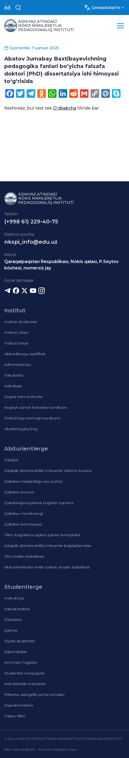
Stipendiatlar (15, 651)
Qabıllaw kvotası (19, 492)
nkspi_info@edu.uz (31, 242)
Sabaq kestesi (17, 608)
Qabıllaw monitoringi (23, 513)
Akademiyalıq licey (21, 428)
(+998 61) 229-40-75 (31, 221)
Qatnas (10, 630)
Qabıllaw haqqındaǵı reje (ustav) (33, 481)
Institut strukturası (20, 321)
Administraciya (17, 364)
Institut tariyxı (16, 343)
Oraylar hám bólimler (23, 396)
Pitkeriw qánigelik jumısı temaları (34, 694)
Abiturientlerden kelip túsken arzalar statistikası (47, 567)
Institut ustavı (16, 332)
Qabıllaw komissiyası (23, 524)
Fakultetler (14, 375)
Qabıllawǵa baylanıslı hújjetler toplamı (38, 502)
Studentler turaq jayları (24, 673)
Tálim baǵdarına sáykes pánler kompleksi (42, 534)
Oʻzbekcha (64, 108)
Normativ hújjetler (20, 662)
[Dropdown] (7, 7)
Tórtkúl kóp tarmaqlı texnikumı (32, 418)
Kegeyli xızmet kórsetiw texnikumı (35, 407)
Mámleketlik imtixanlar (25, 683)
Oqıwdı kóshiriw (18, 705)
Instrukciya (14, 598)
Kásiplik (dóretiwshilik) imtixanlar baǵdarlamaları (47, 545)
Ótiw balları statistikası (24, 556)
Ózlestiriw (13, 619)
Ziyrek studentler (19, 641)
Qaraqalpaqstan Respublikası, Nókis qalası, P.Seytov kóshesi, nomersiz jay (61, 265)
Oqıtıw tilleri (14, 716)
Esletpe (11, 459)
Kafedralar (13, 386)
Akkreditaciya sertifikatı (25, 353)
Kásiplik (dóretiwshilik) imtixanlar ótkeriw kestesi (48, 470)
